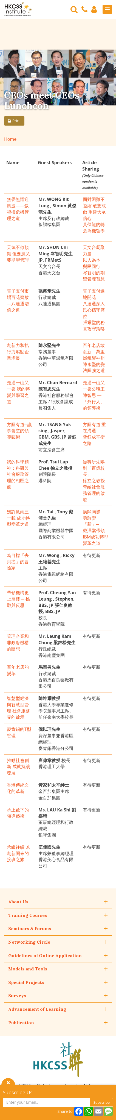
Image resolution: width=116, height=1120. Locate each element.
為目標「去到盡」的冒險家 (18, 561)
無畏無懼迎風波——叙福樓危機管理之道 (18, 208)
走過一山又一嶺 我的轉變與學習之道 (18, 392)
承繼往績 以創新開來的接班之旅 (18, 853)
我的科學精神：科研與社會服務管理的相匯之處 (18, 474)
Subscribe (102, 1102)
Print (14, 120)
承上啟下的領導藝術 (18, 813)
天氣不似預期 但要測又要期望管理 (18, 253)
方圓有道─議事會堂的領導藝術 (19, 430)
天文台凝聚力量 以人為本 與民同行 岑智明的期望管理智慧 (94, 263)
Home (10, 139)
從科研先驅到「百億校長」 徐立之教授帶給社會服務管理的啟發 (94, 481)
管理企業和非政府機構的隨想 (18, 642)
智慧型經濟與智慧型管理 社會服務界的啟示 (18, 707)
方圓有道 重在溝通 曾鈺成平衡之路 (94, 434)
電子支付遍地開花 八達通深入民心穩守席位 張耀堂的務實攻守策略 (94, 310)
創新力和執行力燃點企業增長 (18, 351)
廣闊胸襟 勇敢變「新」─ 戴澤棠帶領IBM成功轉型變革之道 (95, 527)
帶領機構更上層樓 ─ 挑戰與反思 (18, 599)
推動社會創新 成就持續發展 (18, 766)
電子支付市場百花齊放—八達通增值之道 (18, 300)
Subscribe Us (18, 1092)
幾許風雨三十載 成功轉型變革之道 (18, 518)
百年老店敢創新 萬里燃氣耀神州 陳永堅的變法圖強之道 (94, 357)
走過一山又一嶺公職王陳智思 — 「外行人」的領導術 (94, 395)
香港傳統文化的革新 (18, 788)
